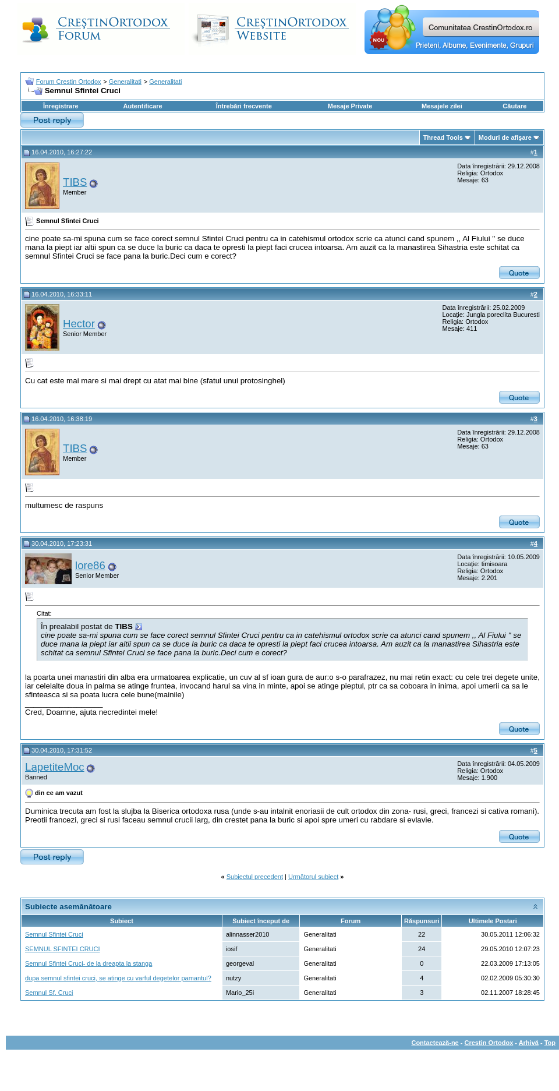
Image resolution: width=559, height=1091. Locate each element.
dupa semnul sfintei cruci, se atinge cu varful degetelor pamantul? (118, 978)
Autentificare (142, 106)
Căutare (514, 106)
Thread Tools (443, 137)
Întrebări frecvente (244, 106)
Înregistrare (61, 106)
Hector (79, 323)
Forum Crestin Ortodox (68, 81)
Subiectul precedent (255, 876)
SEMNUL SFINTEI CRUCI (62, 948)
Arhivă (529, 1042)
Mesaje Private (350, 106)
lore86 (90, 565)
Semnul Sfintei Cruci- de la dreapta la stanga (88, 963)
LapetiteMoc (54, 767)
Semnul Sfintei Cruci (54, 934)
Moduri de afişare (505, 137)
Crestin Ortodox (489, 1042)
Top (550, 1042)
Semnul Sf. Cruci (49, 992)
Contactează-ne (434, 1042)
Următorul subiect (313, 876)
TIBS (75, 182)
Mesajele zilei (442, 106)
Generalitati (125, 81)
